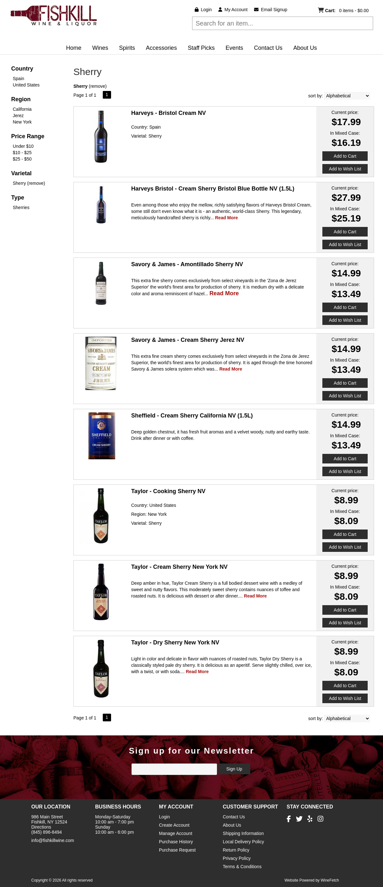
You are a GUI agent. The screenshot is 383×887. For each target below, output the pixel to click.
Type (17, 197)
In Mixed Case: (345, 133)
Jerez (18, 115)
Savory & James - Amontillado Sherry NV (187, 264)
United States (26, 84)
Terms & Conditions (242, 866)
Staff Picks (201, 48)
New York (22, 121)
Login (203, 9)
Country (22, 68)
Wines (98, 48)
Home (73, 48)
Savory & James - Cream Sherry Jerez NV (187, 340)
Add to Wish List (345, 168)
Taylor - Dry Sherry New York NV (175, 642)
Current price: (345, 112)
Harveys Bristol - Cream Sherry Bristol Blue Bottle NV (212, 188)
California (22, 109)
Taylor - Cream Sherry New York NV (179, 567)
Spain (18, 78)
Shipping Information (243, 833)
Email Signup (270, 9)
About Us (303, 48)
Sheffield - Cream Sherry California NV (192, 415)
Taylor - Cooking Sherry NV (168, 491)
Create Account (174, 825)
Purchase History (176, 841)
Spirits (125, 48)
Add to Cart (345, 156)
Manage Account (175, 833)
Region (21, 99)
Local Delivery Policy (243, 841)
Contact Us (268, 48)
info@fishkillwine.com (52, 840)
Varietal (21, 173)
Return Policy (236, 850)
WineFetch (330, 880)
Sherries (21, 207)
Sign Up (234, 768)
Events (234, 48)
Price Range (27, 136)
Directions (41, 827)
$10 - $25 (22, 152)
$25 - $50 (22, 159)
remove (97, 86)
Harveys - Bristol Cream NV (168, 113)
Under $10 (23, 146)
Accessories (161, 48)
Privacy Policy (237, 858)
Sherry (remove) (29, 183)
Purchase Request (177, 850)
